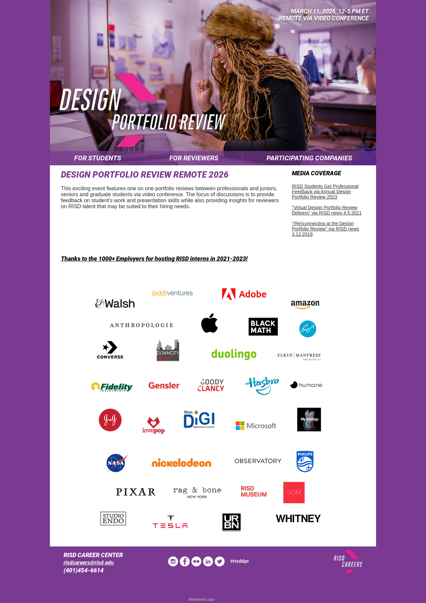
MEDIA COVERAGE (316, 173)
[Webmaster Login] (201, 599)
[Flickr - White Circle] (196, 561)
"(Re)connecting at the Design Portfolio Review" (323, 226)
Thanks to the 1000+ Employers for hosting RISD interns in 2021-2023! (154, 258)
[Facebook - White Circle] (185, 561)
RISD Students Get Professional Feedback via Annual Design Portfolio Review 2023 (325, 192)
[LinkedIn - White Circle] (208, 561)
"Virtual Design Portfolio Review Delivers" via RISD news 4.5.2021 (327, 210)
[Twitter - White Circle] (220, 561)
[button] (97, 158)
